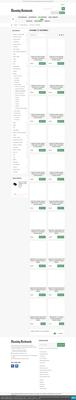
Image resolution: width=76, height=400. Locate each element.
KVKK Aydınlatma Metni (45, 376)
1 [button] (13, 194)
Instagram (16, 366)
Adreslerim (42, 386)
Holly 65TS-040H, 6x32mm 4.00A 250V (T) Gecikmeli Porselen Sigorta (38, 145)
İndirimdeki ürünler (44, 354)
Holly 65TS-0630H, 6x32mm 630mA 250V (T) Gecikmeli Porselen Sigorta (38, 203)
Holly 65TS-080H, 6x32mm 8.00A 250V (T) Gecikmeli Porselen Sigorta (38, 232)
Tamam (61, 345)
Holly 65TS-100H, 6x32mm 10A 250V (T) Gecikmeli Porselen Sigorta (56, 232)
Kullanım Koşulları (44, 368)
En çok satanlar (43, 358)
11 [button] (20, 196)
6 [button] (22, 194)
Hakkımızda (42, 365)
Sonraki (61, 333)
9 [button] (16, 196)
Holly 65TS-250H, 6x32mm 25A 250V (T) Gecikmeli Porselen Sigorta (56, 289)
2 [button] (15, 194)
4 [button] (18, 194)
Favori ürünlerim (43, 388)
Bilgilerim (42, 382)
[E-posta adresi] (48, 345)
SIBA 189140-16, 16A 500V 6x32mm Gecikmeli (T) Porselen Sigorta (56, 318)
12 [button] (22, 196)
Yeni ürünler (42, 356)
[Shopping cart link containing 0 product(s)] (62, 12)
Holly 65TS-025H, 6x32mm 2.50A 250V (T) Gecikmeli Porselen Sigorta (38, 116)
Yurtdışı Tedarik (43, 351)
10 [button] (18, 196)
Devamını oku (23, 348)
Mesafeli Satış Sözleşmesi (45, 370)
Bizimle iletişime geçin (44, 360)
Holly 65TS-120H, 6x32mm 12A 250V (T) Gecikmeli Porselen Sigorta (38, 261)
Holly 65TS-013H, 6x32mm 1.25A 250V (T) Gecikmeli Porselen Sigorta (56, 58)
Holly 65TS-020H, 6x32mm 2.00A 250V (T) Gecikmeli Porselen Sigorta (56, 87)
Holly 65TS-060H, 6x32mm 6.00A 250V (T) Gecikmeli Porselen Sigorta (56, 174)
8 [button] (25, 194)
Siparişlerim (42, 384)
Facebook (12, 366)
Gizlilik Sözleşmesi (44, 372)
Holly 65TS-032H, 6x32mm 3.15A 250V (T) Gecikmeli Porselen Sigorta (56, 116)
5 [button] (20, 194)
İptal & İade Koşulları (44, 374)
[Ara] (54, 8)
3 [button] (16, 194)
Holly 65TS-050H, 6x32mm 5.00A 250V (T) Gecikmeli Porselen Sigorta (38, 174)
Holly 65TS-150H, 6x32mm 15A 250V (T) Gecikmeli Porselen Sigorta (56, 261)
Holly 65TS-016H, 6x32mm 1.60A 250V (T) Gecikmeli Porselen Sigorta (38, 87)
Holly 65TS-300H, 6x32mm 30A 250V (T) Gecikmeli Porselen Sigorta (38, 318)
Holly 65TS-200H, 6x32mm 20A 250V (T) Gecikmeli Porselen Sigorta (38, 289)
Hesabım (42, 380)
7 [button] (23, 194)
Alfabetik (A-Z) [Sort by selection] (33, 34)
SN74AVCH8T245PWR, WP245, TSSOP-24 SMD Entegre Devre (24, 183)
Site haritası (42, 362)
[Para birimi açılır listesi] (62, 4)
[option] (19, 186)
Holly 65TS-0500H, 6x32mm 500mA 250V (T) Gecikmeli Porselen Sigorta (56, 145)
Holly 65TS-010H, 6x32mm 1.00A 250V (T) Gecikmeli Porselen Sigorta (38, 58)
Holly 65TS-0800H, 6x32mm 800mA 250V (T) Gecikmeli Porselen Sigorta (56, 203)
